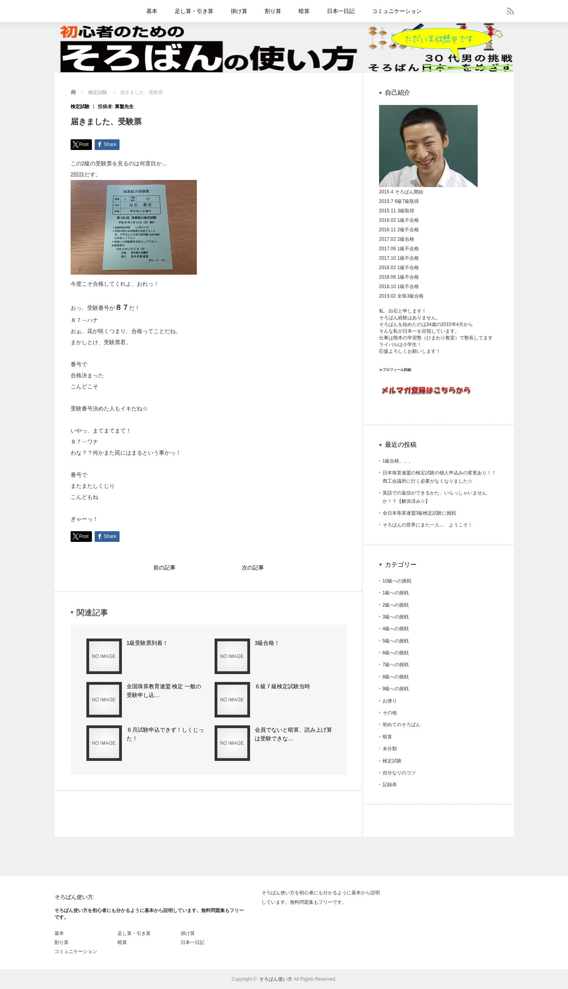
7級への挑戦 (396, 664)
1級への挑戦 (396, 593)
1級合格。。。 (398, 461)
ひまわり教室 (440, 338)
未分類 (390, 748)
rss (510, 11)
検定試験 (80, 106)
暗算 (304, 11)
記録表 (390, 784)
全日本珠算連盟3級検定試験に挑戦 (419, 513)
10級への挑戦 (397, 581)
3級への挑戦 (396, 617)
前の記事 (164, 568)
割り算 (273, 11)
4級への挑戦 (396, 628)
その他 (390, 713)
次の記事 (252, 568)
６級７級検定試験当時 (282, 688)
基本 (151, 11)
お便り (390, 701)
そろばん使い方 (73, 897)
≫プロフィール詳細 (395, 370)
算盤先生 (124, 106)
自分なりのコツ (399, 772)
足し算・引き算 (194, 11)
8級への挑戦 (396, 677)
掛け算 (239, 11)
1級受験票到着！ (147, 645)
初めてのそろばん (401, 724)
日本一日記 (341, 11)
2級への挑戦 (396, 605)
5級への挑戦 (396, 641)
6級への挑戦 (396, 653)
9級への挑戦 (396, 688)
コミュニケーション (397, 11)
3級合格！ (267, 645)
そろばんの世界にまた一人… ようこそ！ (428, 525)
